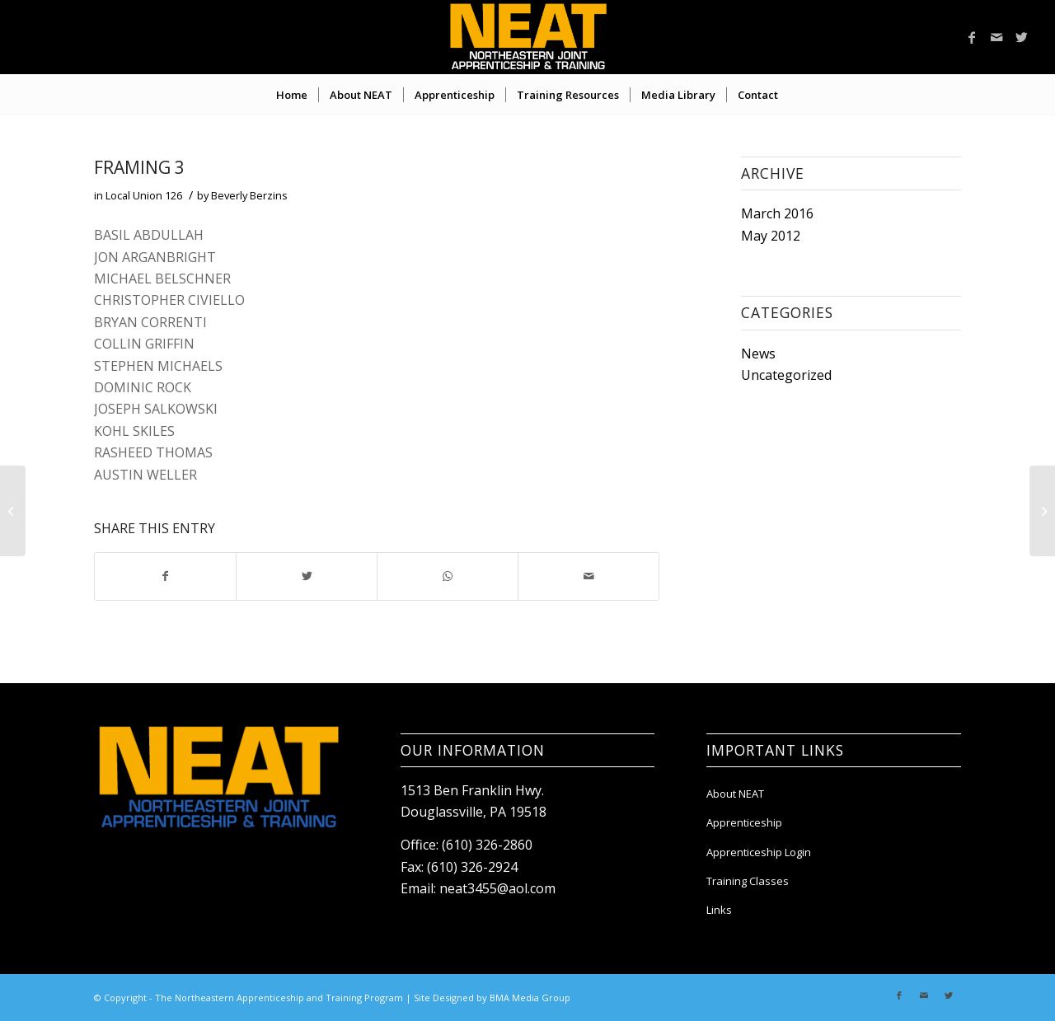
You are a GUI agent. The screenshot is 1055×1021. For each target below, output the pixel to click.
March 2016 (777, 213)
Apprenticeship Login (758, 852)
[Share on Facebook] (165, 576)
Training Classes (747, 880)
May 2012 (770, 236)
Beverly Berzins (249, 195)
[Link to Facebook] (971, 37)
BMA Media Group (530, 997)
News (758, 353)
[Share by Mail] (588, 576)
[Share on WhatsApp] (447, 576)
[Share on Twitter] (307, 576)
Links (719, 909)
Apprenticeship (744, 822)
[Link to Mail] (996, 37)
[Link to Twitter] (1021, 37)
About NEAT (735, 793)
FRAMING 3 (139, 167)
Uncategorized (786, 375)
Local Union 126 (144, 195)
